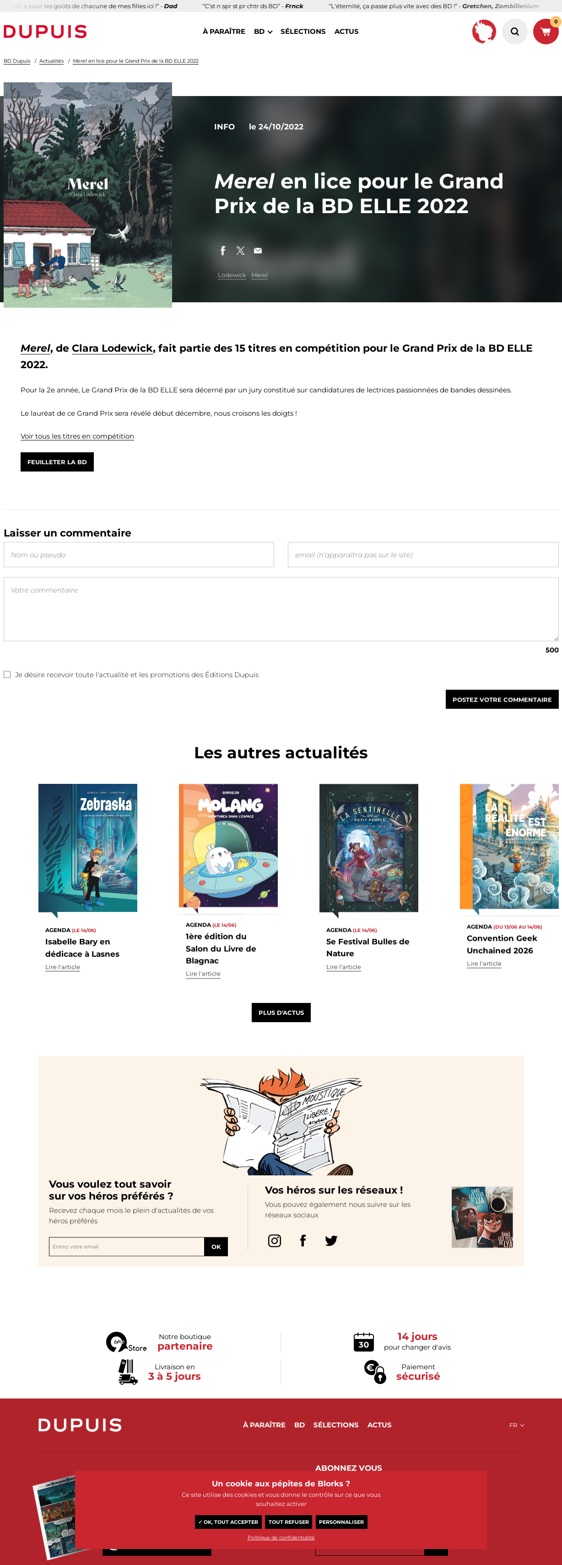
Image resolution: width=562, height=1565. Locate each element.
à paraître (224, 31)
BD (259, 31)
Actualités (51, 61)
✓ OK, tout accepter (228, 1522)
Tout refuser (289, 1522)
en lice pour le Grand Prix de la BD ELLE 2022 (136, 61)
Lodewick (232, 275)
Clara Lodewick (112, 348)
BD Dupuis (17, 61)
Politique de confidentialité (281, 1537)
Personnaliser (341, 1522)
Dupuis (47, 31)
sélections (303, 31)
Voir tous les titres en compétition (77, 436)
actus (347, 31)
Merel (259, 275)
